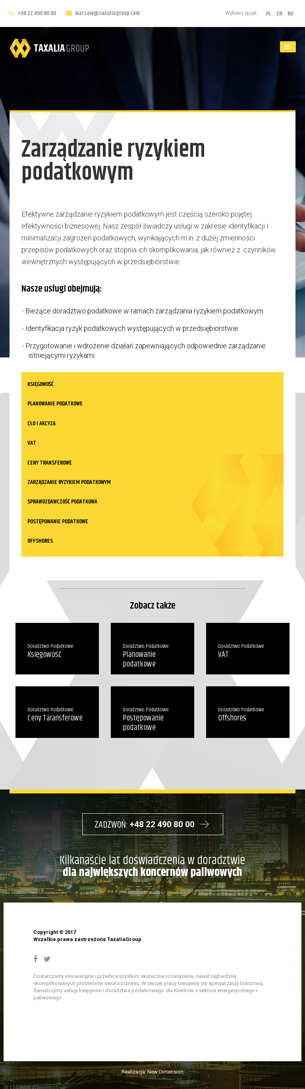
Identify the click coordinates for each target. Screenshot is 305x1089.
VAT (31, 443)
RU (290, 13)
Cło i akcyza (41, 423)
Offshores (40, 540)
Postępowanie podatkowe (57, 521)
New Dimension (165, 1072)
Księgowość (40, 384)
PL (268, 13)
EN (279, 13)
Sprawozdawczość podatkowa (62, 501)
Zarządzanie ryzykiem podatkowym (69, 482)
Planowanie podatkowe (55, 403)
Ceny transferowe (49, 462)
